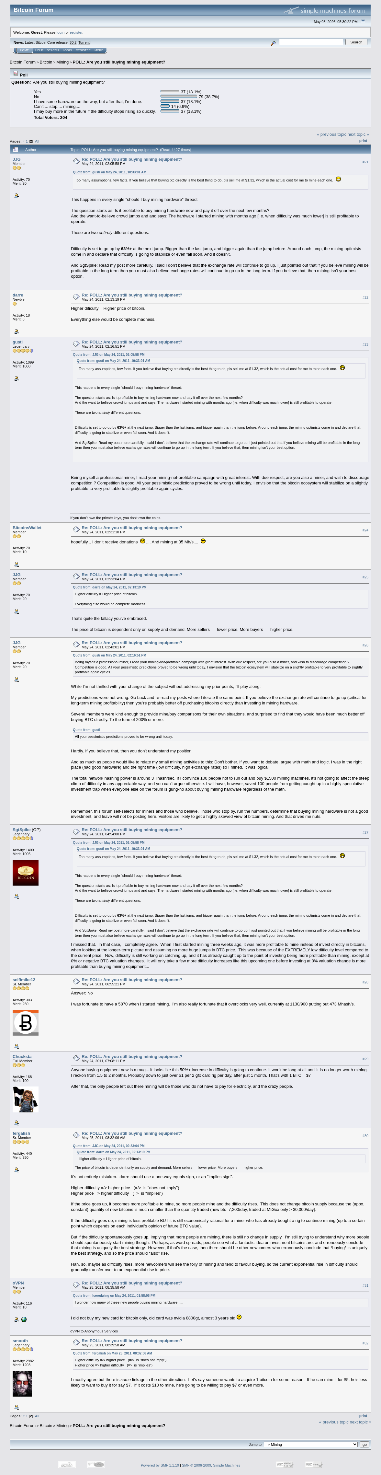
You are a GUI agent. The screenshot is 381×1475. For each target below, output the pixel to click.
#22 (365, 297)
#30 (365, 1136)
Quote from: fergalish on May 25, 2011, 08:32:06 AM (112, 1353)
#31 (365, 1285)
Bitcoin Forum (23, 62)
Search (53, 50)
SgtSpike (22, 829)
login (61, 32)
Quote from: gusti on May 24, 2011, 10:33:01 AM (109, 172)
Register (83, 50)
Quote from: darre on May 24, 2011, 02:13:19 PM (109, 587)
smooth (20, 1340)
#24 (365, 530)
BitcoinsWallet (27, 527)
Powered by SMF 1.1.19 (160, 1465)
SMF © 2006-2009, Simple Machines (211, 1465)
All (37, 141)
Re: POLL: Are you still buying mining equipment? (132, 159)
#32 (365, 1343)
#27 (365, 832)
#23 (365, 344)
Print (363, 141)
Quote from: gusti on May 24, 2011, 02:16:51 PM (109, 655)
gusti (18, 342)
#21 (365, 162)
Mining (62, 62)
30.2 (73, 42)
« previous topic (331, 134)
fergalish (21, 1133)
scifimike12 (24, 979)
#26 (365, 645)
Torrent (84, 42)
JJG (17, 159)
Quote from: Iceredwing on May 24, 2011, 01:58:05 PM (114, 1295)
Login (67, 50)
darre (18, 295)
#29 (365, 1059)
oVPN (18, 1283)
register (76, 32)
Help (39, 50)
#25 (365, 577)
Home (24, 50)
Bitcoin (46, 62)
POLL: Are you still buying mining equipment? (119, 62)
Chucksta (22, 1056)
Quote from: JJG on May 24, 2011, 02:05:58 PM (108, 354)
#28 (365, 982)
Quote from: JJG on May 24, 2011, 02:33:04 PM (108, 1146)
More (99, 50)
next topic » (358, 134)
